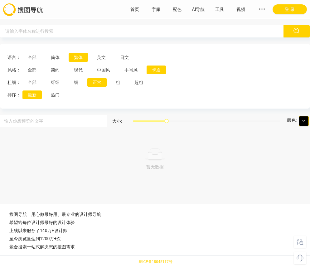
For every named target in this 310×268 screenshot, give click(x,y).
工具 (219, 9)
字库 (156, 9)
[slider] (166, 121)
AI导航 (198, 9)
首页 (134, 9)
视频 (240, 9)
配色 (177, 9)
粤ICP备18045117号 (155, 262)
